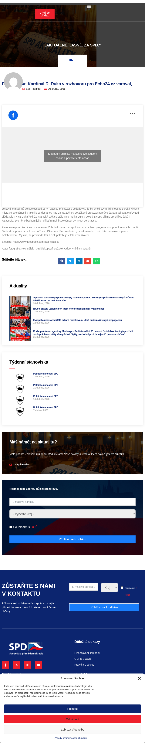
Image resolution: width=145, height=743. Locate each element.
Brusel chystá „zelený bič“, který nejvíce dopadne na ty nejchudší (68, 309)
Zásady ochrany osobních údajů (71, 738)
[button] (139, 678)
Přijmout (72, 708)
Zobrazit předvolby (72, 729)
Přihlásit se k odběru (72, 540)
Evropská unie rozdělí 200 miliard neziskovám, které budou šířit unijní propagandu (77, 321)
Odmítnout (72, 719)
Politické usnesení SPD (45, 374)
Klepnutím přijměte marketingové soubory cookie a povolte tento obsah (72, 157)
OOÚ (34, 528)
